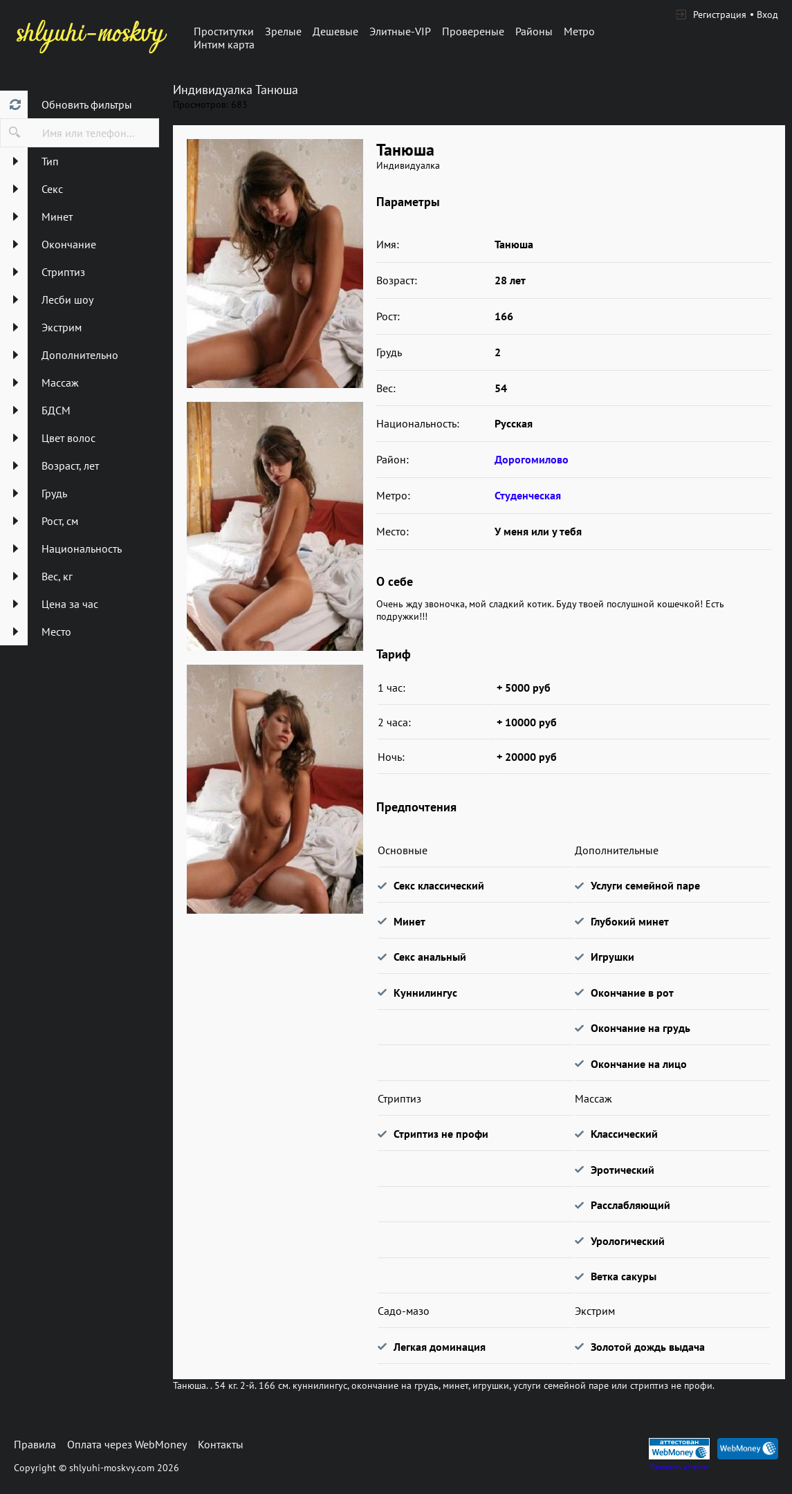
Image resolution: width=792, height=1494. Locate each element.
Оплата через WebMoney (127, 1444)
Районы (534, 31)
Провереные (473, 31)
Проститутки (224, 31)
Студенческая (528, 495)
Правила (35, 1444)
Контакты (220, 1444)
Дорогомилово (532, 459)
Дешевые (335, 31)
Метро (579, 31)
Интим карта (224, 44)
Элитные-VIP (400, 31)
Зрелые (283, 31)
